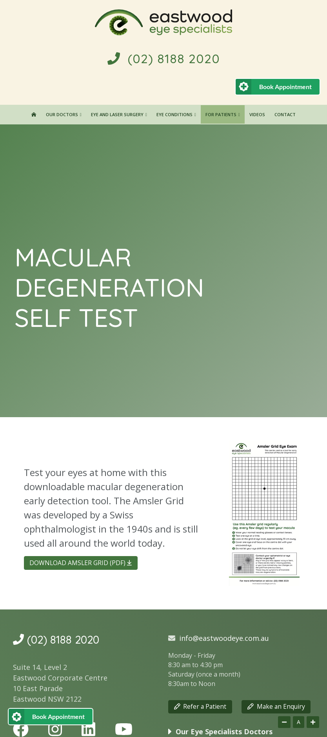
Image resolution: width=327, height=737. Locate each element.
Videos (257, 114)
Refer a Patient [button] (200, 706)
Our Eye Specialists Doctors (224, 731)
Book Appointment (285, 86)
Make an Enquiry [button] (276, 706)
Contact (285, 114)
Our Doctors (62, 114)
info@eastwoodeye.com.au (224, 638)
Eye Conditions (174, 114)
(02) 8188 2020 (163, 58)
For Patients (220, 114)
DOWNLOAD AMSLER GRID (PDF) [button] (80, 562)
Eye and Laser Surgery (117, 114)
